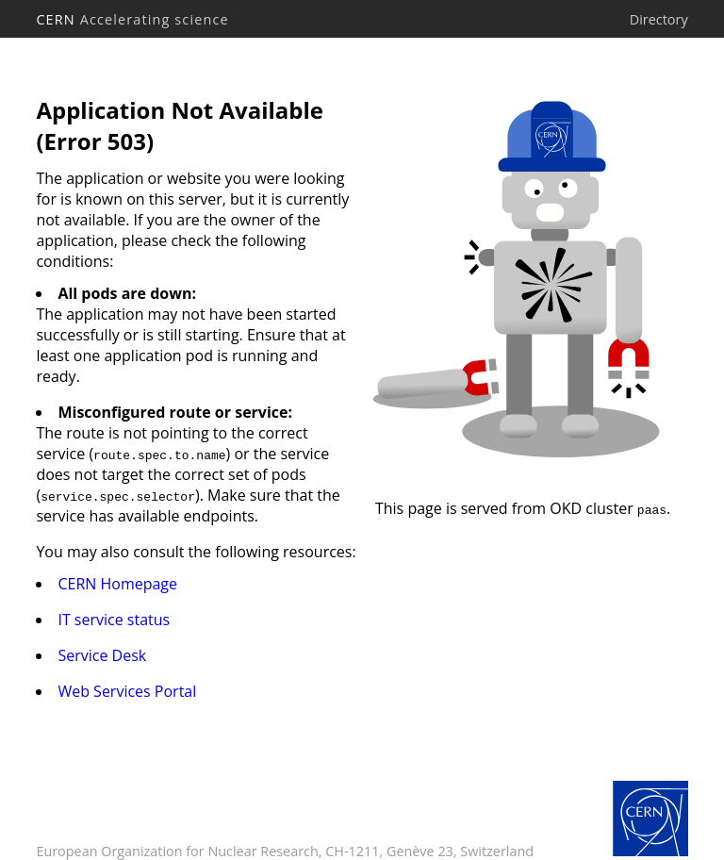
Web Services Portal (127, 691)
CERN (132, 19)
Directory (659, 19)
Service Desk (102, 655)
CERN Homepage (117, 583)
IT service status (114, 619)
